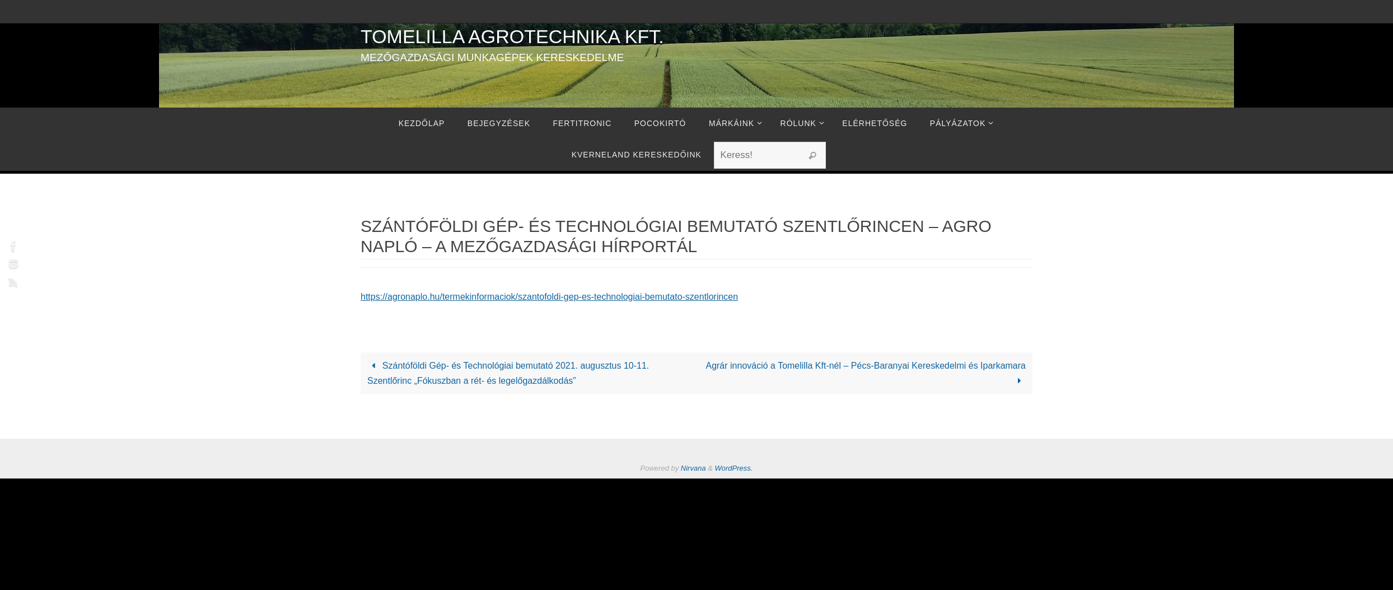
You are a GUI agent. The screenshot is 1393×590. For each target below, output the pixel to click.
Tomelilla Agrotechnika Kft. (512, 36)
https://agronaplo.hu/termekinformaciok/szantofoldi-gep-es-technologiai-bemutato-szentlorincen (549, 296)
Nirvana (693, 468)
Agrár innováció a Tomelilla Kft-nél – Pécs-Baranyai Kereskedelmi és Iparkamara (865, 373)
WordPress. (734, 468)
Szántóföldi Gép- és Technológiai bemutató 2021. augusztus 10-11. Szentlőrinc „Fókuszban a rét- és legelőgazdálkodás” (508, 373)
